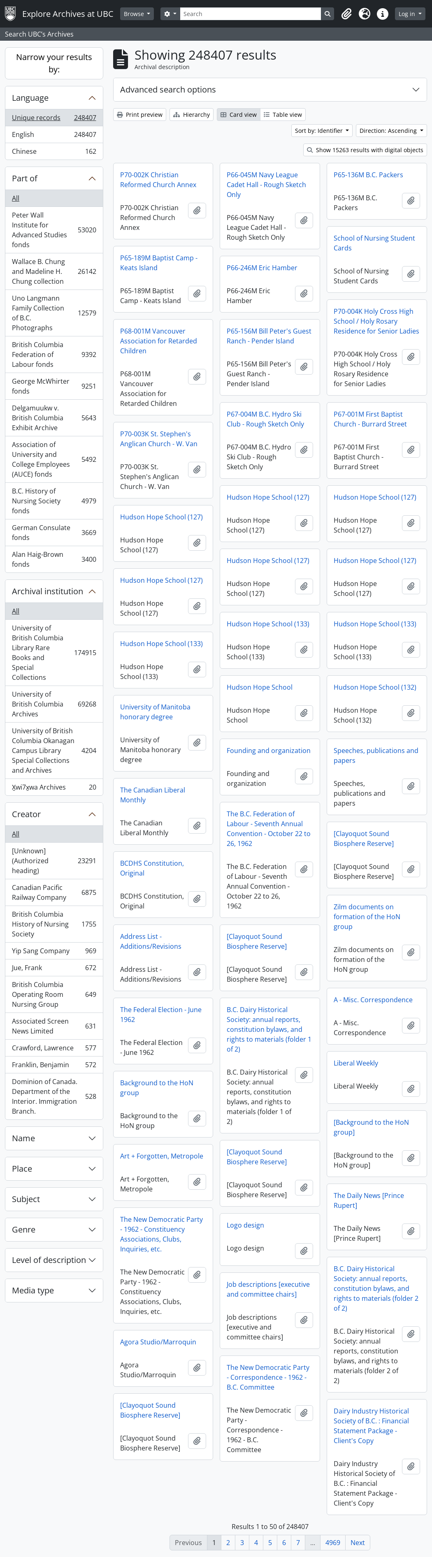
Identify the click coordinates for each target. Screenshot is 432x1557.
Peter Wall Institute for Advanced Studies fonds (54, 230)
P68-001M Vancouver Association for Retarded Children (158, 341)
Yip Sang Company (54, 952)
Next (358, 1542)
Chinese (54, 153)
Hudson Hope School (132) (375, 687)
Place (22, 1168)
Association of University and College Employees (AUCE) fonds (54, 459)
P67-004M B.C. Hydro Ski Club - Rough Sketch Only (265, 419)
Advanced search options (168, 89)
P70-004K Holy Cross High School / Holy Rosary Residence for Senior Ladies (376, 321)
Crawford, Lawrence (54, 1050)
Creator (26, 814)
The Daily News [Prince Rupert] (369, 1200)
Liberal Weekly (356, 1063)
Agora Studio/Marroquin (158, 1341)
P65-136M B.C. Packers (368, 174)
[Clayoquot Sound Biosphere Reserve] (364, 838)
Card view (239, 114)
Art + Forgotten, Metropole (161, 1156)
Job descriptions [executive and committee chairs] (268, 1289)
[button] (346, 14)
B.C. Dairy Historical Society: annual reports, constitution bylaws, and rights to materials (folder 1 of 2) (269, 1029)
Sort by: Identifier (319, 130)
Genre (23, 1229)
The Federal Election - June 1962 (161, 1014)
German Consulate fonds (54, 532)
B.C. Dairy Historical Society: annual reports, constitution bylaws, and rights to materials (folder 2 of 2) (376, 1288)
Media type (33, 1290)
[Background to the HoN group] (371, 1127)
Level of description (49, 1259)
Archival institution (47, 591)
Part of (24, 178)
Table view (283, 114)
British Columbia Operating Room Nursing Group (54, 994)
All (15, 198)
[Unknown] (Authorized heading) (54, 860)
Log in (408, 14)
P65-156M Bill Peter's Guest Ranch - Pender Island (269, 336)
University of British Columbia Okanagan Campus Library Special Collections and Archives (54, 750)
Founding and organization (269, 750)
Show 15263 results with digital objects (365, 150)
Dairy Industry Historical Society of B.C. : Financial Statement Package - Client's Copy (371, 1425)
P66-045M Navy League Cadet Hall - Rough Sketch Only (266, 184)
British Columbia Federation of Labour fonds (54, 354)
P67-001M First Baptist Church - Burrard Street (370, 419)
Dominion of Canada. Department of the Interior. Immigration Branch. (54, 1096)
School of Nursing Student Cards (374, 243)
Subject (26, 1199)
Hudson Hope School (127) (268, 497)
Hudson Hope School (260, 687)
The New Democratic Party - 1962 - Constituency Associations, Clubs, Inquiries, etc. (161, 1234)
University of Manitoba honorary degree (155, 711)
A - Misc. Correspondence (373, 999)
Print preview (140, 114)
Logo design (245, 1225)
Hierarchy (191, 114)
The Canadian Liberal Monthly (152, 794)
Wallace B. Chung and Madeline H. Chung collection (54, 271)
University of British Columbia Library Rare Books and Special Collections (54, 652)
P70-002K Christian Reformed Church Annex (158, 179)
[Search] (250, 13)
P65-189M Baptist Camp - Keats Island (158, 262)
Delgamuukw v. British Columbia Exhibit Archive (54, 417)
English (54, 136)
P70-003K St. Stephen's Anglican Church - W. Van (158, 438)
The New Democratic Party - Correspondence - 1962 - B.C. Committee (268, 1377)
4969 (332, 1542)
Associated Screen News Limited (54, 1026)
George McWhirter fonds (54, 386)
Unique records (54, 119)
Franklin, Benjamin (54, 1066)
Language (30, 97)
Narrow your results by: (54, 63)
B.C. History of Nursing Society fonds (54, 501)
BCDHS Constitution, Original (152, 868)
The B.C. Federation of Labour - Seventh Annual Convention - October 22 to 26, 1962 (269, 828)
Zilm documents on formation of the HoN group (367, 916)
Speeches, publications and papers (376, 755)
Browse (135, 14)
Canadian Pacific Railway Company (54, 892)
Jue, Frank (54, 969)
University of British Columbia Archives (54, 704)
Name (23, 1138)
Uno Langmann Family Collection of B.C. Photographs (54, 313)
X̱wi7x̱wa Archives (54, 788)
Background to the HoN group (156, 1087)
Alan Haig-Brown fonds (54, 559)
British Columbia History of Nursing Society (54, 924)
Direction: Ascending (389, 130)
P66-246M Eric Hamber (262, 267)
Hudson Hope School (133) (268, 623)
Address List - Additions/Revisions (150, 941)
